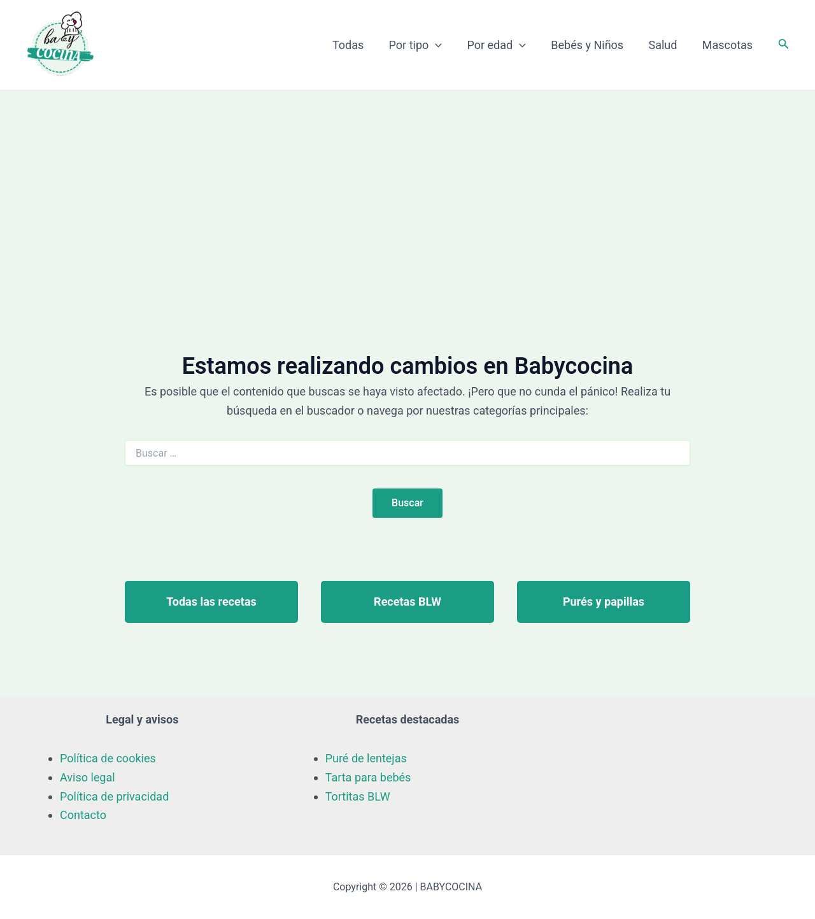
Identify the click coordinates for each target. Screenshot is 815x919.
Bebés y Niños (592, 45)
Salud (665, 45)
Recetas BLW (407, 601)
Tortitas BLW (357, 796)
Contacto (83, 815)
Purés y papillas (603, 601)
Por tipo (425, 45)
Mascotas (728, 45)
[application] (444, 45)
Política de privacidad (114, 796)
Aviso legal (87, 777)
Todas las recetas (211, 601)
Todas (359, 45)
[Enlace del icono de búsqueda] (784, 45)
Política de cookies (108, 758)
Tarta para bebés (368, 777)
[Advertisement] (407, 186)
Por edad (504, 45)
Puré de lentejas (366, 758)
